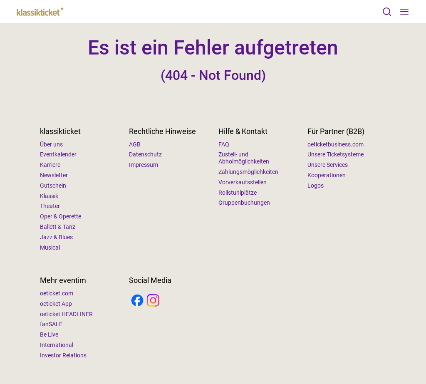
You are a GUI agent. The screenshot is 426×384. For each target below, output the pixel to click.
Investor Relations (63, 355)
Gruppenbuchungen (244, 202)
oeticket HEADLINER (66, 314)
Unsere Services (327, 164)
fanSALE (51, 324)
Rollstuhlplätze (237, 192)
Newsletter (54, 175)
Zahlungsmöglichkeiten (248, 171)
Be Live (49, 334)
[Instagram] (153, 301)
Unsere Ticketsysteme (335, 154)
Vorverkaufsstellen (242, 182)
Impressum (143, 164)
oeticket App (56, 303)
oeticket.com (56, 293)
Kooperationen (326, 175)
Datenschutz (145, 154)
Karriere (50, 164)
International (56, 345)
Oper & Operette (60, 216)
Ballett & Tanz (57, 226)
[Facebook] (137, 301)
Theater (50, 206)
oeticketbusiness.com (335, 144)
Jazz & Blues (56, 237)
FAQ (223, 144)
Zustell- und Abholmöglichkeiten (243, 158)
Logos (315, 185)
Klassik (49, 196)
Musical (50, 247)
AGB (135, 144)
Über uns (51, 144)
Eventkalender (58, 154)
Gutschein (53, 185)
